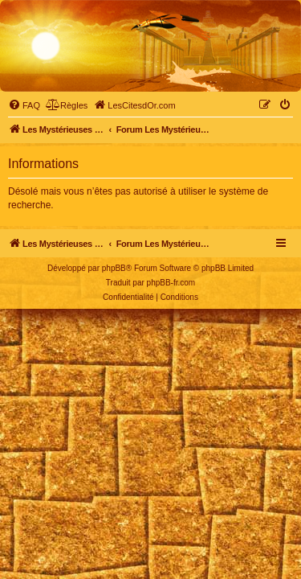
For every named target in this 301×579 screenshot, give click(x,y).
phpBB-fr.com (171, 282)
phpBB (114, 268)
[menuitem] (24, 105)
